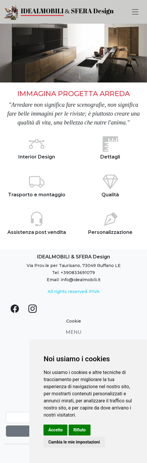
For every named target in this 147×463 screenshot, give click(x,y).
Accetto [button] (55, 430)
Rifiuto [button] (79, 430)
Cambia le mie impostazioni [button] (74, 442)
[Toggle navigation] (135, 12)
